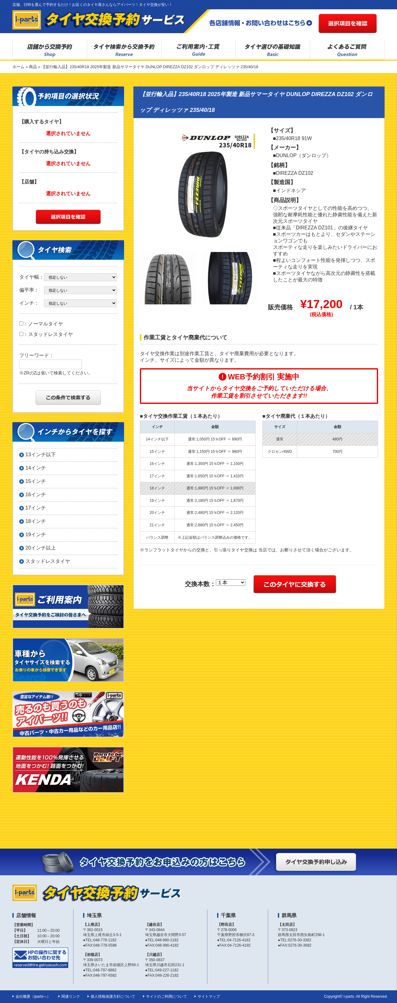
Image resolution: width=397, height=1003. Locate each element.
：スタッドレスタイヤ (46, 334)
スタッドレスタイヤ (47, 561)
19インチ (35, 534)
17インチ (35, 507)
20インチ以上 (40, 547)
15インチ (35, 481)
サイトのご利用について (166, 996)
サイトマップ (209, 996)
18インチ (35, 521)
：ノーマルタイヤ (41, 323)
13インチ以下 (40, 454)
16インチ (35, 494)
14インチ (35, 468)
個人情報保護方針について (113, 996)
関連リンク (70, 996)
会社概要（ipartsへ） (33, 996)
